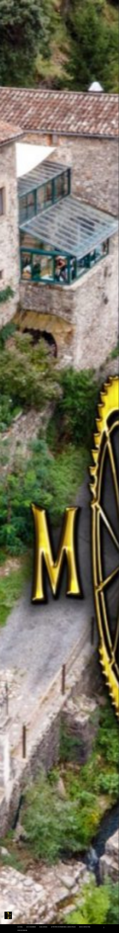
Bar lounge (43, 927)
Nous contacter (84, 927)
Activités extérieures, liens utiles (63, 927)
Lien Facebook (22, 930)
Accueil (20, 927)
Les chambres (31, 927)
